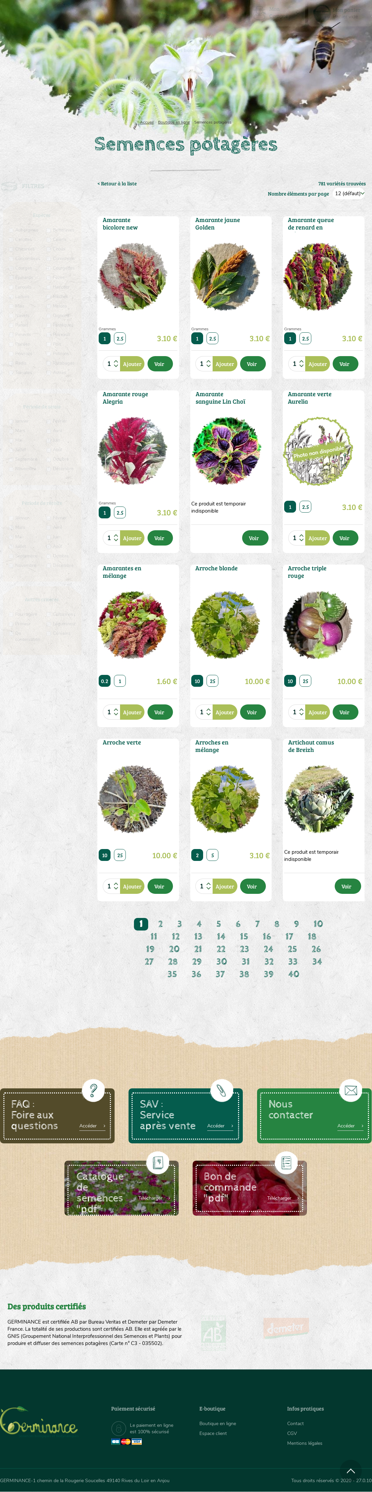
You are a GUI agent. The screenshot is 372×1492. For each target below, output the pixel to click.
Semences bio (50, 88)
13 (198, 937)
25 (212, 680)
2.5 (119, 338)
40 (293, 974)
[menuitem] (340, 13)
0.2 (104, 680)
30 (221, 962)
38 (244, 974)
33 (293, 962)
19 (150, 949)
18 (312, 937)
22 (221, 949)
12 (176, 937)
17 (289, 937)
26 (316, 949)
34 (317, 962)
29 (197, 962)
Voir (159, 363)
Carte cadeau (166, 88)
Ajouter (132, 363)
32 (269, 962)
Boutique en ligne (317, 88)
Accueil (147, 122)
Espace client (213, 1433)
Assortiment (232, 88)
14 (221, 937)
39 (269, 974)
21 (198, 949)
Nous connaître (107, 88)
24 (268, 949)
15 (244, 937)
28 (173, 962)
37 (220, 974)
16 (267, 937)
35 (172, 974)
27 (149, 962)
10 (197, 680)
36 (196, 974)
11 (154, 937)
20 (174, 949)
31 (246, 962)
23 (244, 949)
